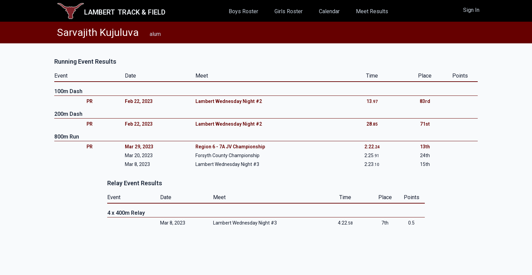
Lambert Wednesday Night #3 (227, 164)
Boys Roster (243, 11)
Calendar (329, 11)
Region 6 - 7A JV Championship (230, 146)
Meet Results (372, 11)
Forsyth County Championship (227, 155)
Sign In (471, 10)
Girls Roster (288, 11)
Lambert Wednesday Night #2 (228, 101)
